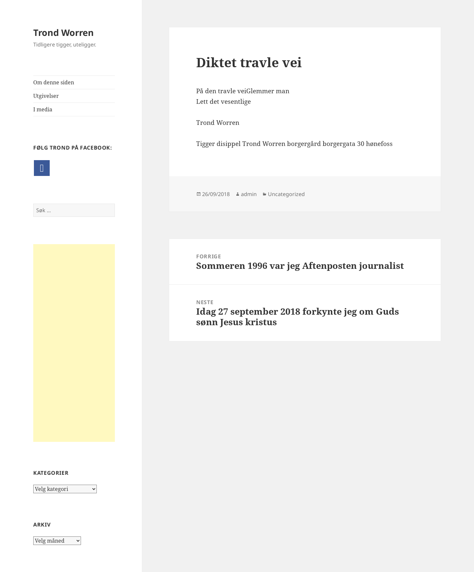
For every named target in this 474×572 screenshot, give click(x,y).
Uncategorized (286, 194)
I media (42, 109)
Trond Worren (63, 32)
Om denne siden (53, 82)
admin (249, 194)
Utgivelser (46, 96)
